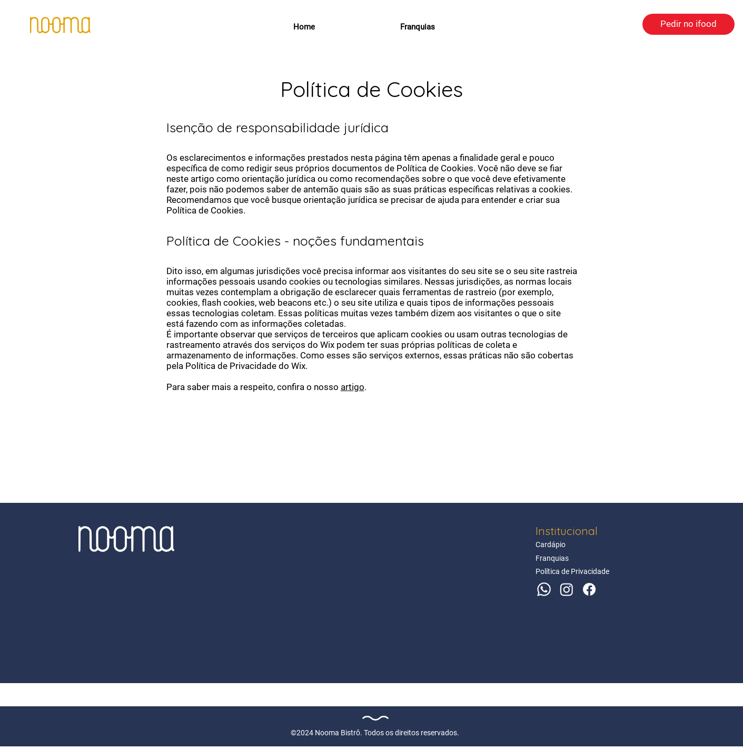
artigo (352, 387)
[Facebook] (589, 589)
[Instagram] (566, 589)
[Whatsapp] (544, 589)
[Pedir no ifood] (688, 24)
